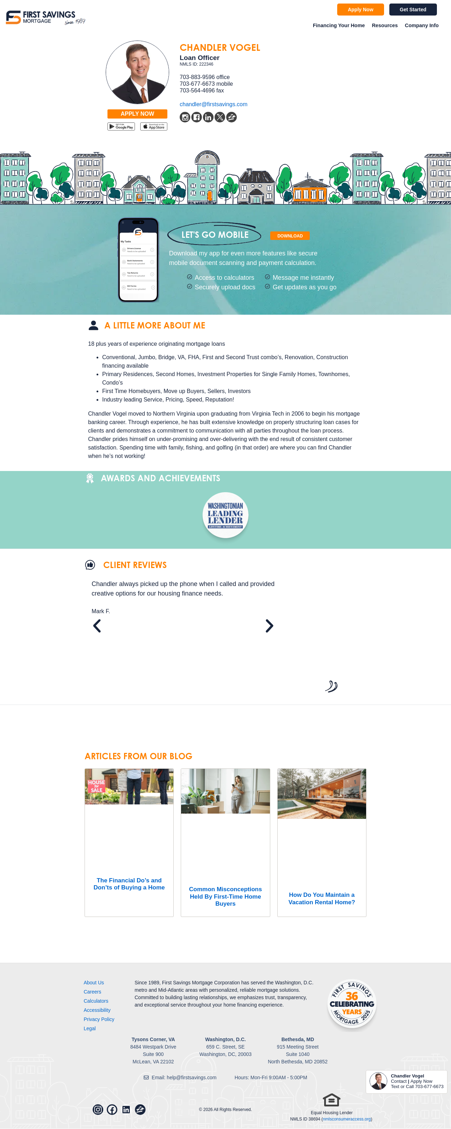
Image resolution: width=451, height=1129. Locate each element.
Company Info (422, 25)
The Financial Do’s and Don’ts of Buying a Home (129, 884)
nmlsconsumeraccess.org (347, 1119)
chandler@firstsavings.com (213, 104)
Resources (385, 25)
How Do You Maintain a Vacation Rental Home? (322, 898)
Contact (399, 1081)
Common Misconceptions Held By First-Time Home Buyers (225, 896)
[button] (97, 626)
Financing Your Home (339, 25)
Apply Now (421, 1081)
